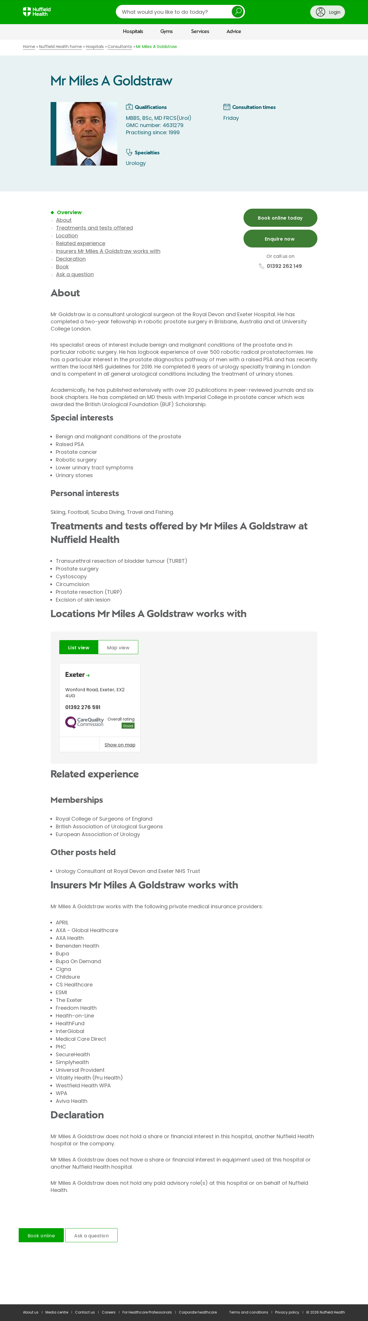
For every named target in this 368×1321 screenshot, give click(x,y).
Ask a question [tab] (91, 1235)
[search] (180, 11)
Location (67, 235)
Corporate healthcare (198, 1312)
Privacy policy (287, 1312)
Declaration (71, 258)
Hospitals (133, 31)
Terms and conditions (248, 1312)
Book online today (280, 218)
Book (62, 266)
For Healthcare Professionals (147, 1312)
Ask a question (75, 274)
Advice (234, 31)
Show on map (120, 745)
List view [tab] (78, 647)
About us (31, 1312)
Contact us (85, 1312)
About (64, 220)
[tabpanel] (184, 709)
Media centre (56, 1312)
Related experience (80, 243)
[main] (184, 672)
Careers (109, 1312)
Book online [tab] (41, 1235)
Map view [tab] (118, 647)
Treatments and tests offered (94, 227)
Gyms (166, 31)
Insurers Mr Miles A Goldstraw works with (108, 251)
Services (200, 31)
